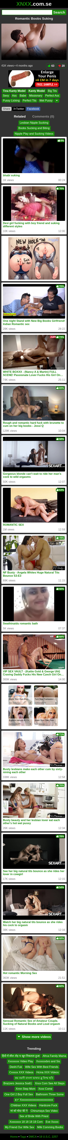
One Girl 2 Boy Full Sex (18, 1094)
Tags (23, 1136)
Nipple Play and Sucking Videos (34, 133)
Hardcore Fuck (48, 1105)
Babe (23, 95)
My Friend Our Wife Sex (19, 1127)
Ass (14, 95)
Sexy (6, 95)
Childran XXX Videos (23, 1105)
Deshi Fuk (16, 1066)
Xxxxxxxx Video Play (20, 1061)
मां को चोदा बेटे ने (19, 1110)
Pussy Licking (11, 100)
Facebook (33, 108)
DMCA (33, 1136)
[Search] (27, 12)
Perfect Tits (29, 100)
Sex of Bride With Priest (34, 1116)
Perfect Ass (52, 95)
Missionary (35, 95)
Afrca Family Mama (54, 1055)
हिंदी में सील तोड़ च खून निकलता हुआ (21, 1055)
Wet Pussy (45, 100)
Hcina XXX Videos (47, 1072)
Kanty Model (37, 90)
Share (6, 108)
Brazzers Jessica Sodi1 (17, 1083)
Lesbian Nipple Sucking (34, 122)
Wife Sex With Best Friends (41, 1066)
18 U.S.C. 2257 (48, 1136)
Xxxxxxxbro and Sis (48, 1061)
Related (20, 116)
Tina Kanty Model (14, 90)
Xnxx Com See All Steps (49, 1083)
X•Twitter (18, 108)
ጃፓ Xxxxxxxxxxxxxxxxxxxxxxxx (34, 1099)
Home (14, 1136)
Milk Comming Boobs (50, 1127)
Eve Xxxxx (52, 1121)
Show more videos (34, 1037)
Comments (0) (43, 116)
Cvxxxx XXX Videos (21, 1072)
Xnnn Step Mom (25, 1088)
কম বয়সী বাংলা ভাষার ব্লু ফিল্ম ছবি (34, 1077)
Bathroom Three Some (50, 1094)
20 (61, 65)
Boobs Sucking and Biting (34, 128)
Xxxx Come (45, 1088)
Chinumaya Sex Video (44, 1110)
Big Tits (52, 90)
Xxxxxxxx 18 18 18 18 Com (26, 1121)
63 (51, 65)
